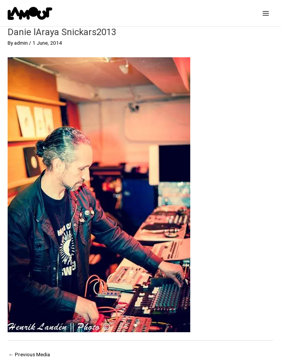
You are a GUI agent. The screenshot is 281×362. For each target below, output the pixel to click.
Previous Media (29, 354)
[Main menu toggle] (266, 13)
